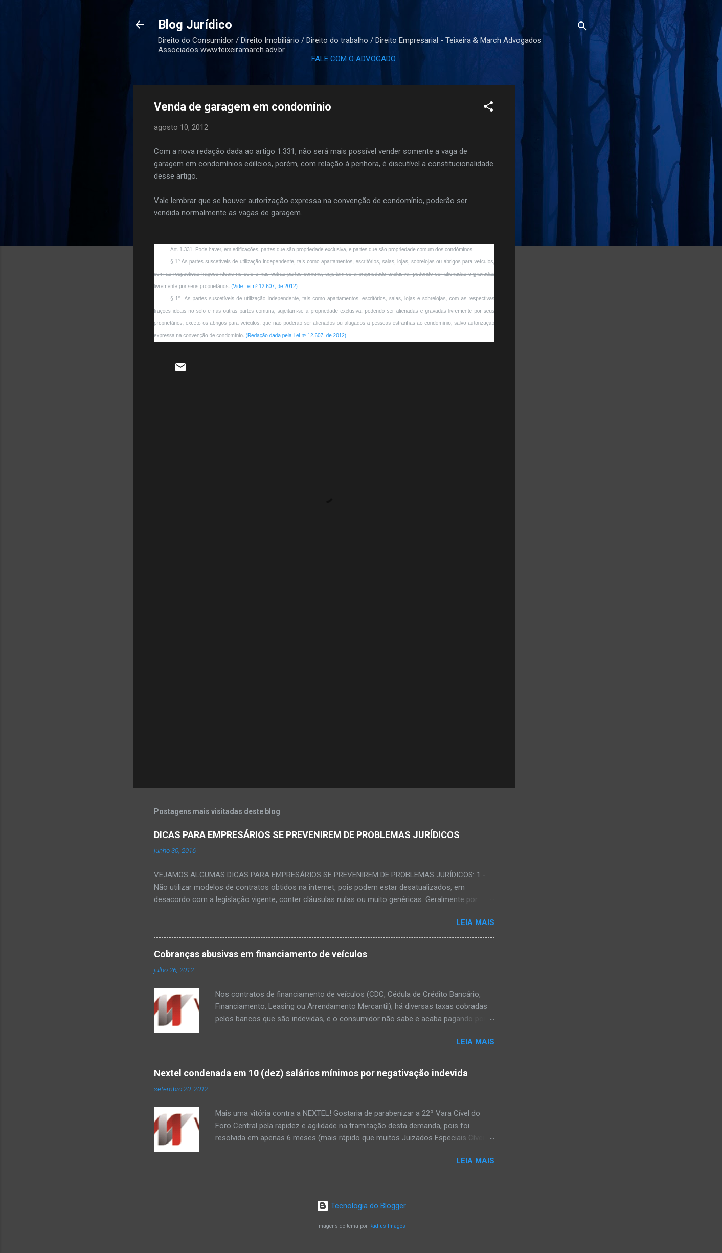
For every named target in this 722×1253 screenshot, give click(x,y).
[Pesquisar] (582, 27)
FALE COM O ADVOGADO (353, 58)
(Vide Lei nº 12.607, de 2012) (264, 286)
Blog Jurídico (195, 24)
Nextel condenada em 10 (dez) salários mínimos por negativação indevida (311, 1073)
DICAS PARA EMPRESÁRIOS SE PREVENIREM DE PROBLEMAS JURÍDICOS (307, 834)
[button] (488, 108)
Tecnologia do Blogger (361, 1206)
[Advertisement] (556, 238)
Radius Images (387, 1226)
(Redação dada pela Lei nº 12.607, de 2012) (296, 335)
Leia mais (475, 922)
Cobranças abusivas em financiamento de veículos (260, 954)
